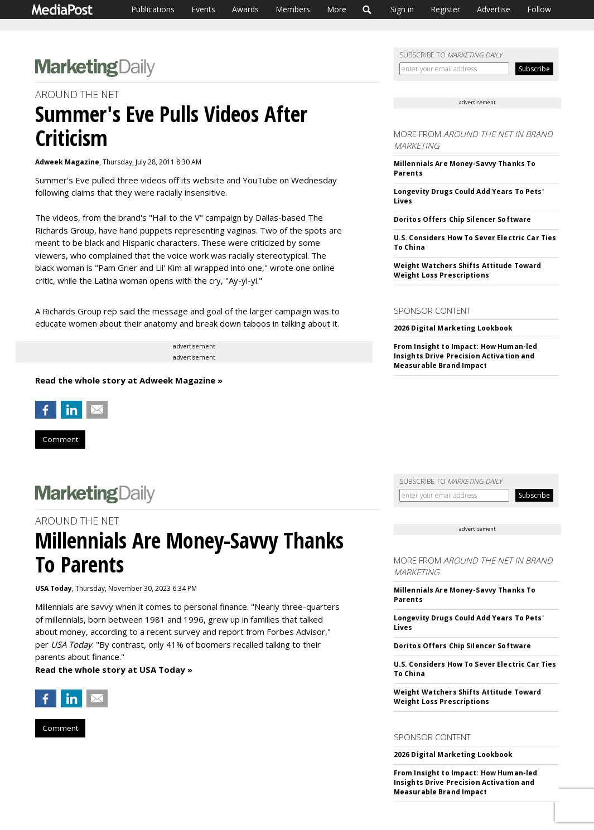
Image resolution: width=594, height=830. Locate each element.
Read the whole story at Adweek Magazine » (129, 380)
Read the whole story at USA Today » (113, 669)
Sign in (402, 9)
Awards (245, 9)
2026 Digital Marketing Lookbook (453, 328)
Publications (153, 9)
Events (203, 9)
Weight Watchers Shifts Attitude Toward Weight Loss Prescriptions (468, 270)
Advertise (493, 9)
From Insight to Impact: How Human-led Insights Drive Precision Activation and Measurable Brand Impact (465, 356)
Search (367, 9)
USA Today (53, 588)
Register (445, 9)
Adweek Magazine (67, 162)
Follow (539, 9)
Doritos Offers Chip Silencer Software (462, 219)
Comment (60, 439)
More (336, 9)
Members (293, 9)
